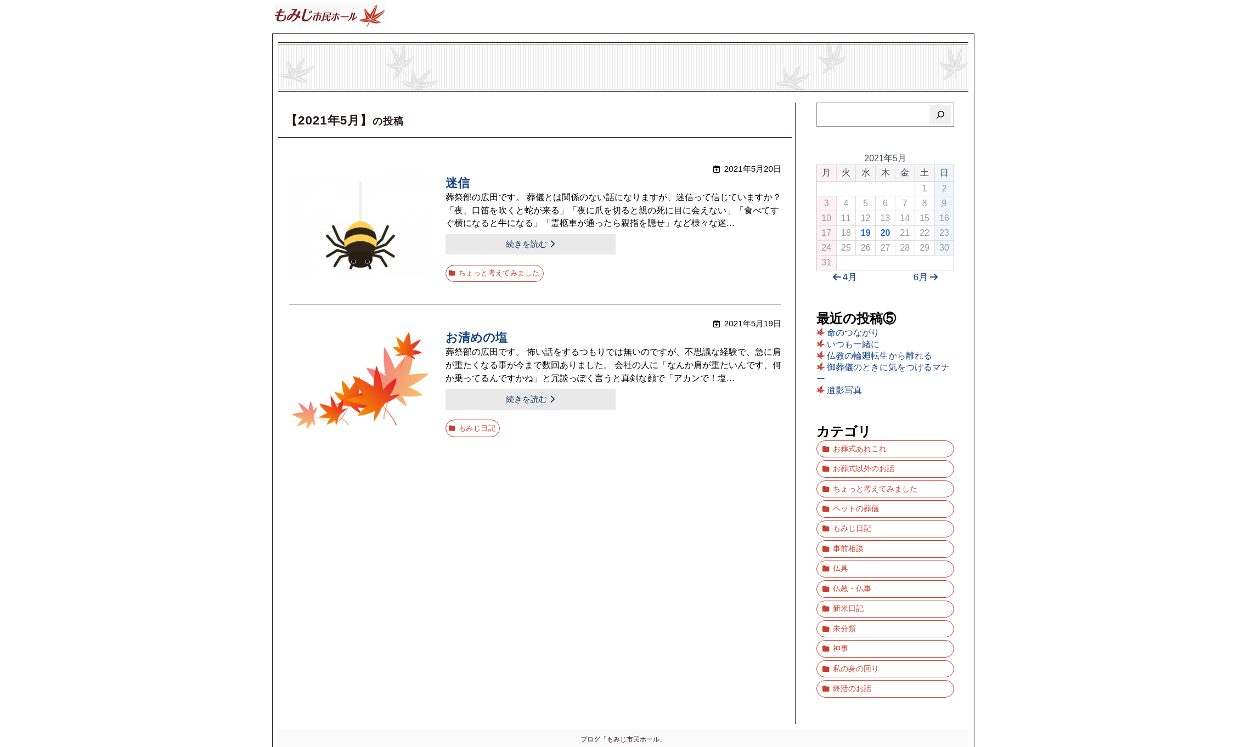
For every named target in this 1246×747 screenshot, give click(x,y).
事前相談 (848, 532)
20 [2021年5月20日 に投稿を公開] (885, 232)
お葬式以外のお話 (863, 464)
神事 (840, 617)
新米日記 (848, 583)
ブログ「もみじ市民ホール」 (623, 700)
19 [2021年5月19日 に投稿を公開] (866, 232)
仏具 (840, 549)
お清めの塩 (477, 334)
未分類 (844, 600)
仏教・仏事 (852, 566)
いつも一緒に (853, 344)
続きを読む (488, 244)
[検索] (940, 114)
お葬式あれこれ (860, 447)
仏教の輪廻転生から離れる (879, 355)
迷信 (458, 183)
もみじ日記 (477, 420)
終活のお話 (852, 651)
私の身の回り (856, 634)
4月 (843, 277)
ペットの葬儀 (856, 498)
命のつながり (853, 332)
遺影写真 (844, 390)
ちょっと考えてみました (499, 269)
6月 (927, 277)
